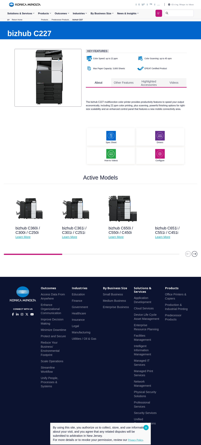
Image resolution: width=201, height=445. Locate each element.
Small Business (113, 279)
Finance (77, 285)
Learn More (23, 221)
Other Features (124, 84)
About (98, 84)
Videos (173, 84)
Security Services (145, 397)
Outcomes (61, 13)
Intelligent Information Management (142, 334)
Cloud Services (144, 293)
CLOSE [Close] (146, 427)
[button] (194, 239)
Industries (79, 13)
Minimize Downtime (53, 314)
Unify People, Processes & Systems (49, 366)
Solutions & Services (19, 13)
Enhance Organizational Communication (51, 293)
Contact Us (14, 439)
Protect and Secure (53, 320)
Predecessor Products (60, 20)
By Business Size (101, 13)
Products (43, 13)
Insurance (78, 304)
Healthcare (79, 298)
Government (80, 291)
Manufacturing (81, 317)
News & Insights (126, 13)
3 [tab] (150, 238)
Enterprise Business (116, 291)
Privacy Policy (32, 439)
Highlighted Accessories (149, 84)
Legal (75, 310)
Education (78, 279)
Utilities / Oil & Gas (84, 323)
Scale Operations (52, 345)
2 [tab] (91, 238)
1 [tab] (33, 238)
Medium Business (114, 285)
